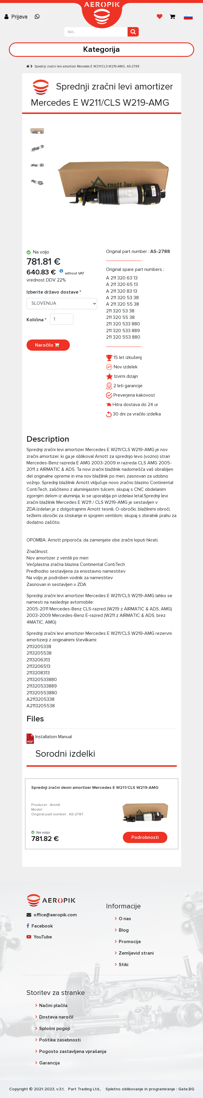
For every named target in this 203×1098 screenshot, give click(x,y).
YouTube (39, 937)
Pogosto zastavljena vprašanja (72, 1051)
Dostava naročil (56, 1017)
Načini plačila (53, 1005)
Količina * (38, 320)
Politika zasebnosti (60, 1040)
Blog (124, 930)
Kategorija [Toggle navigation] (101, 49)
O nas (125, 919)
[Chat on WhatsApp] (38, 16)
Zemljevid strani (136, 953)
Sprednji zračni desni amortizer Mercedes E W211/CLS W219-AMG (95, 787)
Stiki (123, 965)
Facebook (40, 926)
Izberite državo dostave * (54, 292)
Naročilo (48, 345)
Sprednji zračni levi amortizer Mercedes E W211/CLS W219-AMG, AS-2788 (86, 66)
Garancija (49, 1063)
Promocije (130, 942)
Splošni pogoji (54, 1028)
